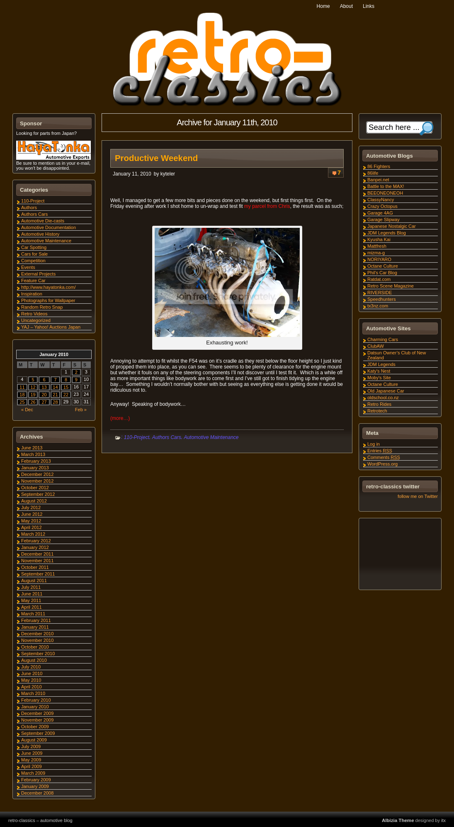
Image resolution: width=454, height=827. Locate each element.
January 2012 (35, 547)
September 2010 (38, 653)
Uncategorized (36, 320)
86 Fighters (378, 166)
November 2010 (37, 640)
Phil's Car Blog (382, 272)
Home (323, 6)
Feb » (81, 409)
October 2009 (35, 726)
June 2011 (31, 593)
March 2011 (33, 613)
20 (43, 394)
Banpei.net (378, 179)
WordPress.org (382, 463)
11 (21, 387)
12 (32, 387)
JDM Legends (381, 364)
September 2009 (38, 733)
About (346, 6)
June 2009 (31, 753)
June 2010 (31, 673)
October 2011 (35, 567)
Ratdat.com (379, 279)
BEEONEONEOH (385, 192)
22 (65, 394)
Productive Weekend (156, 158)
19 (32, 394)
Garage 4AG (380, 212)
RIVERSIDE (379, 292)
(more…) (120, 418)
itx (443, 820)
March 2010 (33, 693)
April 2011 (31, 607)
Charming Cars (382, 339)
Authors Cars (166, 437)
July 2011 (31, 587)
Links (368, 6)
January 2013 (35, 467)
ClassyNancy (380, 199)
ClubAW (375, 346)
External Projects (38, 273)
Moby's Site (379, 377)
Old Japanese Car (385, 390)
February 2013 (36, 461)
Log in (373, 444)
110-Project (136, 437)
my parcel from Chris (267, 206)
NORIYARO (379, 259)
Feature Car (33, 280)
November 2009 (37, 719)
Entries (379, 450)
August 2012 (34, 500)
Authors (29, 207)
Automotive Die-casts (42, 220)
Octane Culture (382, 265)
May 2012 (31, 520)
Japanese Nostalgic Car (391, 226)
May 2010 (31, 680)
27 (43, 402)
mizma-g (376, 252)
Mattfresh (376, 246)
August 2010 (34, 660)
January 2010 (35, 706)
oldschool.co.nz (383, 397)
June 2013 (31, 447)
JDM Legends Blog (386, 232)
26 (32, 402)
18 (21, 394)
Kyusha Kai (379, 239)
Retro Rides (379, 404)
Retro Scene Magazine (390, 285)
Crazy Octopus (382, 206)
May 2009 (31, 759)
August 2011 (34, 580)
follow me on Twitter (418, 496)
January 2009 (35, 786)
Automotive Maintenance (211, 437)
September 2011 (38, 573)
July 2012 (31, 507)
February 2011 (36, 620)
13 (43, 387)
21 (55, 394)
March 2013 (33, 454)
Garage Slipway (383, 219)
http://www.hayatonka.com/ (48, 287)
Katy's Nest (378, 370)
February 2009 (36, 779)
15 (65, 387)
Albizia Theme (398, 820)
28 (55, 402)
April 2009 (31, 766)
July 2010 (31, 666)
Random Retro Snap (42, 307)
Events (28, 267)
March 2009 (33, 773)
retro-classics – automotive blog (40, 820)
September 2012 (38, 494)
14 (55, 387)
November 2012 (37, 480)
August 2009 (34, 739)
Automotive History (40, 234)
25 (21, 402)
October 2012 (35, 487)
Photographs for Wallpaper (48, 300)
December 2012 (37, 474)
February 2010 (36, 700)
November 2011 (37, 560)
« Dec (27, 409)
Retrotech (377, 410)
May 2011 (31, 600)
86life (372, 173)
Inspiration (31, 293)
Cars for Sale (34, 253)
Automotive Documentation (48, 227)
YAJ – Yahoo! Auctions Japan (50, 326)
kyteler (167, 174)
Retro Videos (34, 313)
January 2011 (35, 627)
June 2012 (31, 514)
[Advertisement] (399, 555)
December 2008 (37, 792)
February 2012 (36, 540)
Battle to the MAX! (385, 186)
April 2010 (31, 686)
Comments (383, 457)
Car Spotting (33, 247)
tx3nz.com (377, 305)
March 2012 (33, 534)
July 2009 (31, 746)
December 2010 (37, 633)
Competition (33, 260)
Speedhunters (381, 299)
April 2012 (31, 527)
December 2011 (37, 553)
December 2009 (37, 713)
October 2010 (35, 646)
